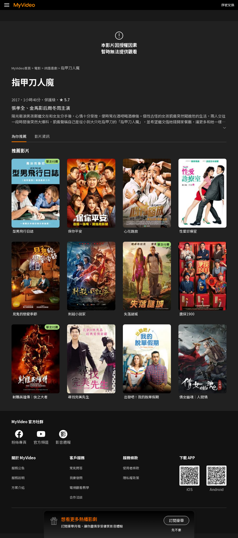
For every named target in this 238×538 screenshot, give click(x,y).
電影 (41, 67)
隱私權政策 (135, 480)
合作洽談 (77, 501)
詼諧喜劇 (56, 67)
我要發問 (77, 480)
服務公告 (19, 469)
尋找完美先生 (79, 398)
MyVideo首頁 (23, 67)
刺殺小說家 (77, 314)
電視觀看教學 (81, 490)
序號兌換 (227, 5)
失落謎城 (131, 314)
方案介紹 (19, 490)
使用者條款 (135, 469)
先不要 (176, 529)
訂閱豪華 (176, 520)
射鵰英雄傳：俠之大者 (31, 398)
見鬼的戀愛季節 (26, 314)
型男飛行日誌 (24, 231)
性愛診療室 (188, 231)
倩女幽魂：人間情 (194, 398)
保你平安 (75, 231)
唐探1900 (187, 314)
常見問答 (77, 469)
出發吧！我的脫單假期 (142, 398)
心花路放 (131, 231)
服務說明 (19, 480)
